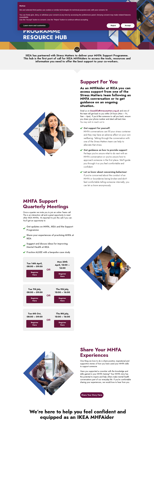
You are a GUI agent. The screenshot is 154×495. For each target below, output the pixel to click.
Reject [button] (113, 488)
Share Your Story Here (91, 395)
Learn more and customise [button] (34, 488)
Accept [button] (128, 488)
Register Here (34, 273)
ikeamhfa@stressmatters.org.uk (104, 110)
